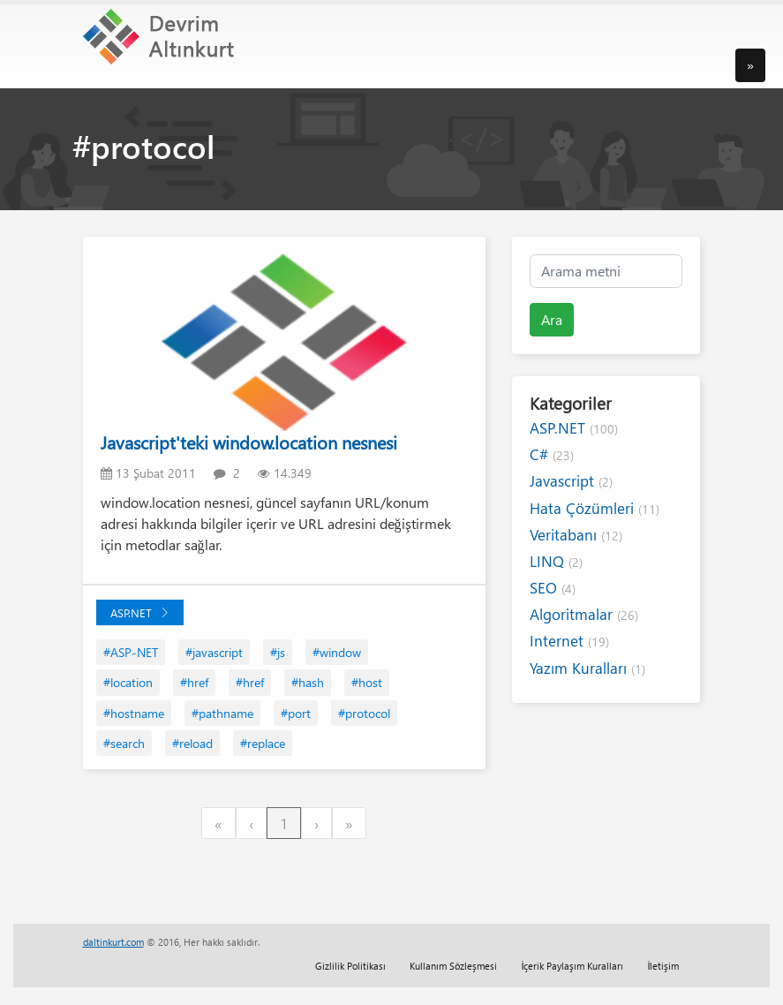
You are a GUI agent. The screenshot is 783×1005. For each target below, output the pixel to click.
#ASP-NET (130, 652)
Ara (551, 319)
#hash (307, 682)
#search (124, 743)
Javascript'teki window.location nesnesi (249, 442)
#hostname (133, 713)
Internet (569, 640)
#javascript (214, 652)
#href (194, 682)
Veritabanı (576, 534)
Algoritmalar (584, 614)
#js (277, 652)
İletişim (663, 965)
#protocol (364, 713)
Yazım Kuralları (587, 668)
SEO (553, 587)
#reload (192, 743)
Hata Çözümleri (594, 508)
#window (336, 652)
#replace (262, 743)
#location (128, 682)
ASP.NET (139, 612)
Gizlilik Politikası (350, 965)
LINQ (556, 561)
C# (552, 454)
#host (366, 682)
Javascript (571, 480)
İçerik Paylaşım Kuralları (572, 965)
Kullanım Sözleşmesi (453, 965)
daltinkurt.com (113, 941)
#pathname (222, 713)
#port (296, 713)
